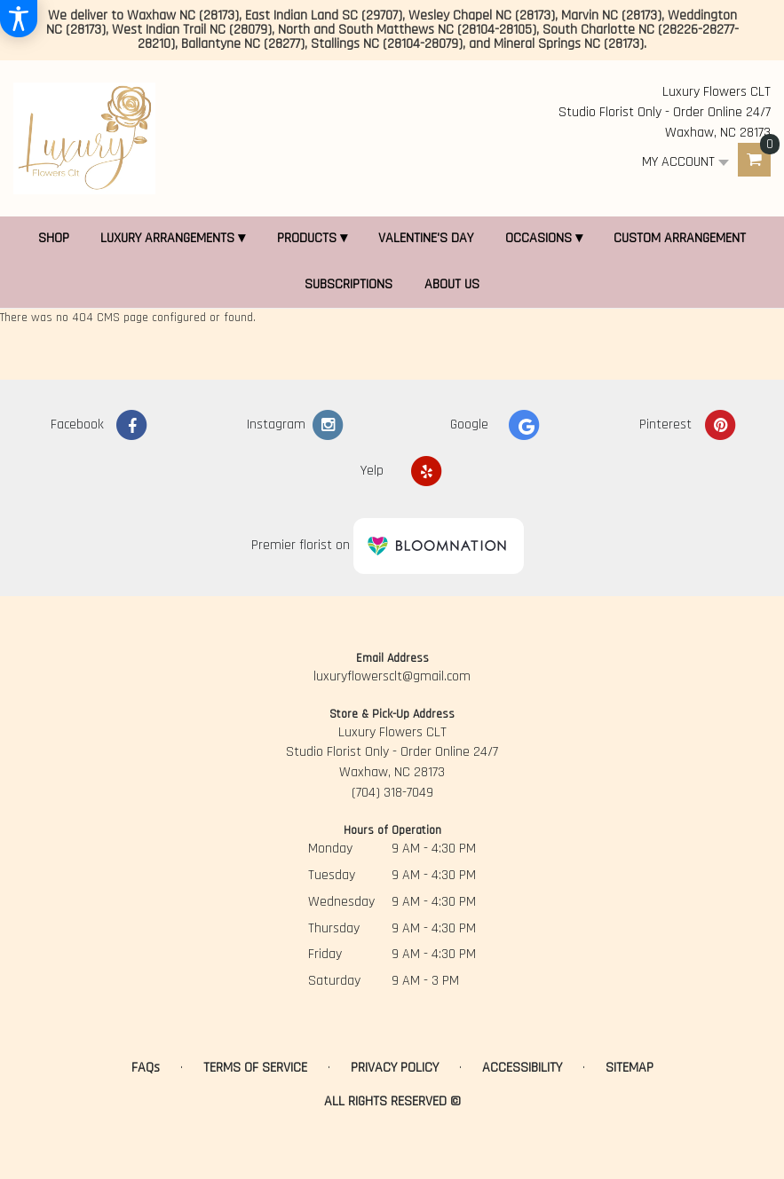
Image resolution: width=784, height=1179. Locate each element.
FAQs (145, 1067)
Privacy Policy (395, 1067)
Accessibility (522, 1067)
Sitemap (629, 1067)
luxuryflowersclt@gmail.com (392, 676)
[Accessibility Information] (18, 18)
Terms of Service (255, 1067)
